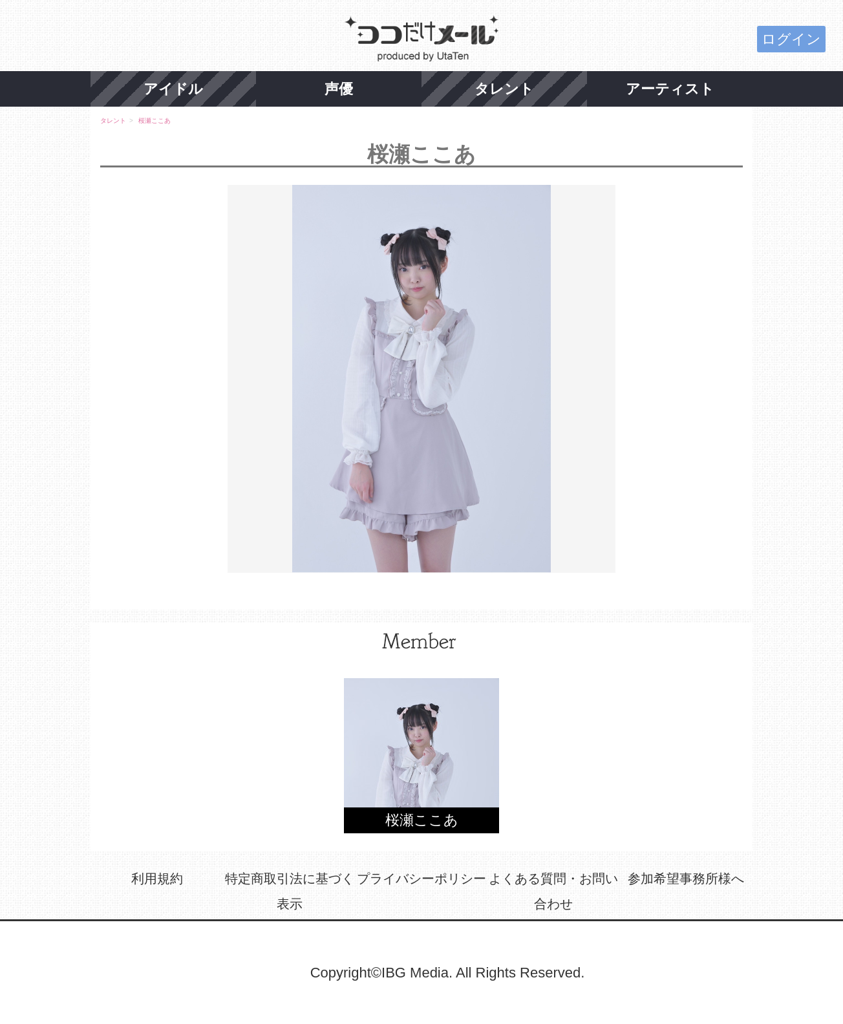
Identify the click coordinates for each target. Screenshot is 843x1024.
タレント (504, 89)
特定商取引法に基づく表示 (289, 891)
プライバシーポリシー (421, 878)
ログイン (791, 39)
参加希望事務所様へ (686, 878)
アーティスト (670, 89)
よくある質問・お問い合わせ (553, 891)
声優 (339, 89)
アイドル (173, 89)
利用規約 (157, 878)
